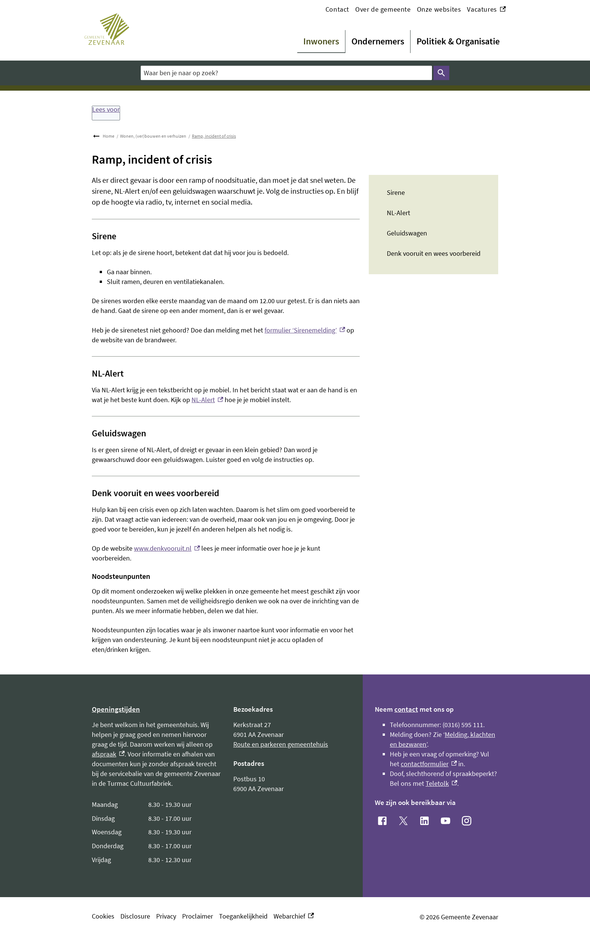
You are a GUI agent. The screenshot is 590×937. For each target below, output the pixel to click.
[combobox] (286, 73)
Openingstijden (116, 709)
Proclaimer (197, 916)
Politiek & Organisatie (458, 41)
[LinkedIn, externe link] (424, 820)
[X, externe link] (403, 820)
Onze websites (439, 9)
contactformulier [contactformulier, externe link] (429, 763)
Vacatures (486, 9)
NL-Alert (398, 212)
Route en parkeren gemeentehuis (280, 744)
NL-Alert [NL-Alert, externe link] (207, 399)
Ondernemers (377, 41)
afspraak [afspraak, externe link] (108, 754)
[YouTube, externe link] (445, 820)
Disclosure (135, 916)
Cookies (103, 916)
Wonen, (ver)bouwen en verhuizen (153, 136)
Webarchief (294, 916)
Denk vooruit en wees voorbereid (434, 253)
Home (108, 136)
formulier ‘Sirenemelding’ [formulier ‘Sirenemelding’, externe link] (305, 330)
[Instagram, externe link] (466, 820)
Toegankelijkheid (243, 916)
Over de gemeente (383, 9)
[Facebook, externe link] (382, 820)
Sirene (396, 192)
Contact (337, 9)
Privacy (166, 916)
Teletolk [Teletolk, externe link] (441, 783)
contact (406, 709)
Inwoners (321, 41)
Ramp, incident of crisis (214, 136)
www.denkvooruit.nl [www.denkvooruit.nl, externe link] (167, 548)
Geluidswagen (407, 233)
